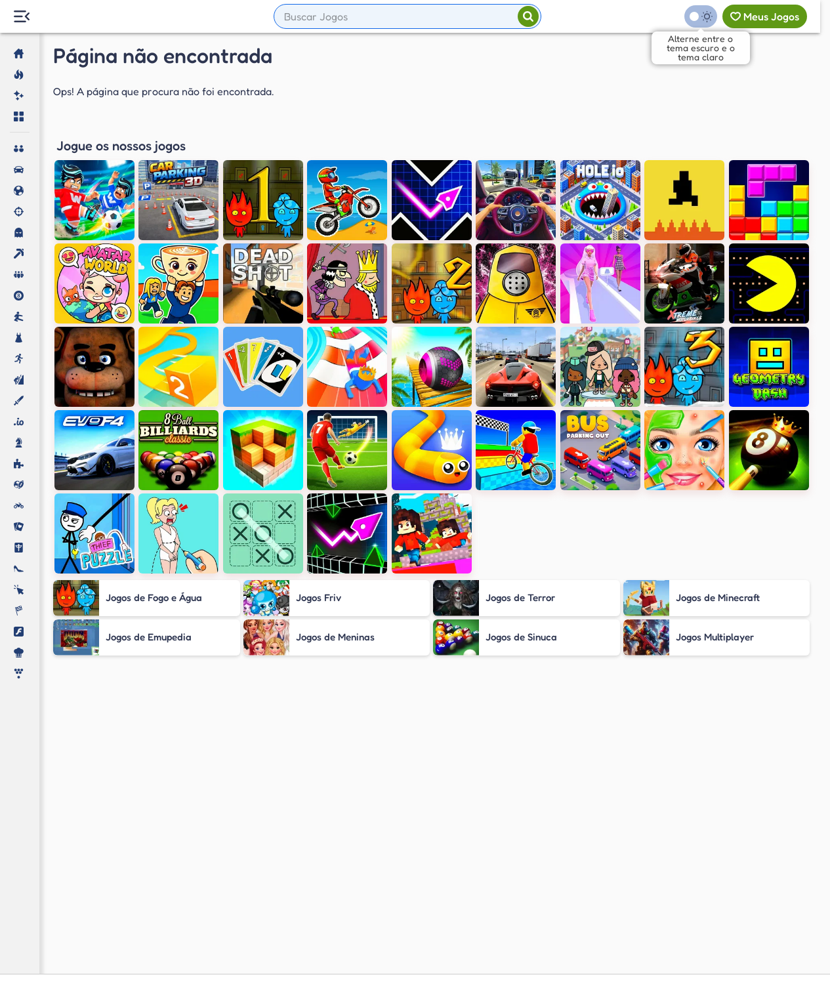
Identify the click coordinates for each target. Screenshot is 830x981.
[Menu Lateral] (21, 16)
